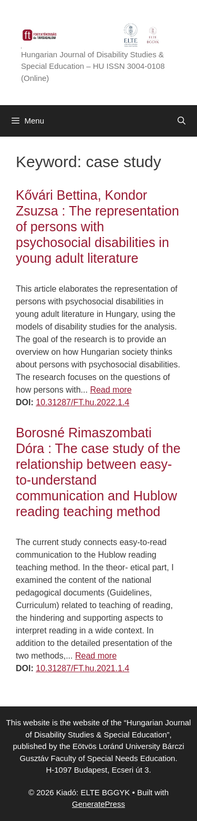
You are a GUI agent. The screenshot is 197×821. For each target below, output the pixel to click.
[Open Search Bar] (181, 121)
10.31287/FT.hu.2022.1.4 (82, 402)
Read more (110, 389)
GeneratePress (98, 803)
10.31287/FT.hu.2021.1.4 (82, 668)
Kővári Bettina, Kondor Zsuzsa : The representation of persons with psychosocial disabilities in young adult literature (97, 226)
